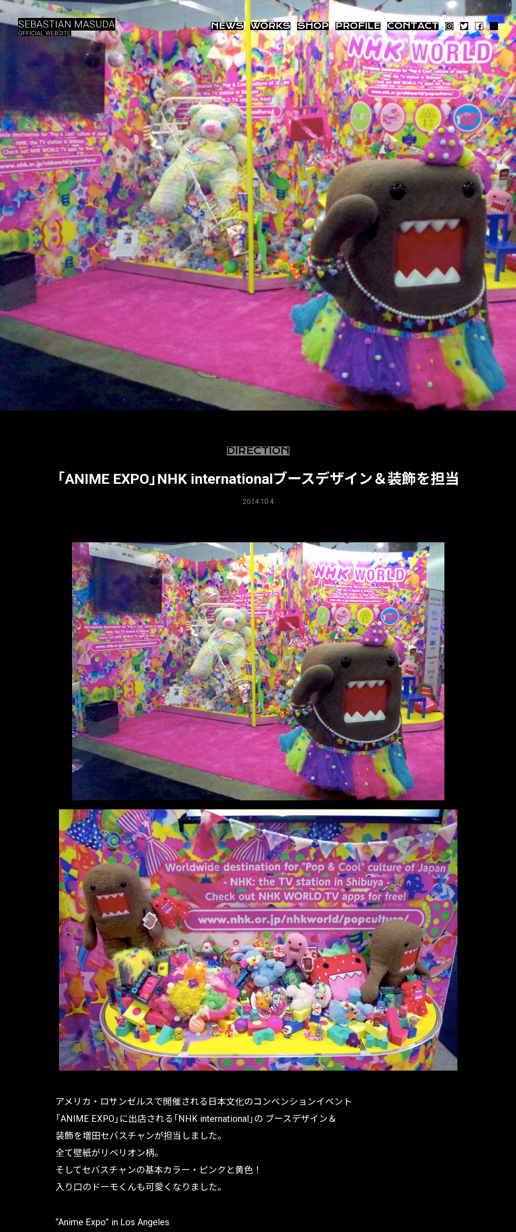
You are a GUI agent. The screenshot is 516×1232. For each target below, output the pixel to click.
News (227, 26)
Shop (313, 26)
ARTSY (494, 26)
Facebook (479, 26)
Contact (413, 26)
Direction (258, 450)
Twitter (464, 26)
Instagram (449, 26)
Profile (357, 26)
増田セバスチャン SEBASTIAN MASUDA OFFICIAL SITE (67, 27)
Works (270, 26)
